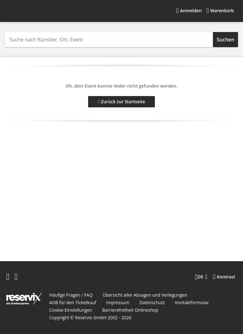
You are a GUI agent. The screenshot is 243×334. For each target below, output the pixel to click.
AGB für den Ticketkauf (72, 302)
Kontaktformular (192, 302)
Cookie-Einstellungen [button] (70, 310)
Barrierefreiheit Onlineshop (130, 310)
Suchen (225, 39)
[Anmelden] (189, 10)
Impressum (117, 302)
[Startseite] (47, 11)
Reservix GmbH (91, 318)
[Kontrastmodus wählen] (224, 277)
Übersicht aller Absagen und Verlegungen (145, 295)
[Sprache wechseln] (201, 277)
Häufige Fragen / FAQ (70, 295)
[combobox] (109, 39)
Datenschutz (152, 302)
